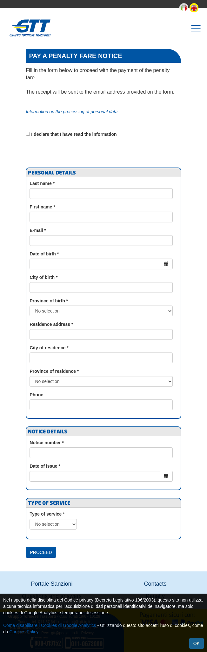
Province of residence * (54, 371)
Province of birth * (49, 300)
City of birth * (43, 277)
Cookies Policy (23, 631)
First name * (42, 206)
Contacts (155, 584)
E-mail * (38, 230)
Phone (36, 394)
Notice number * (46, 442)
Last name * (42, 183)
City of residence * (49, 347)
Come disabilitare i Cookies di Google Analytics (49, 625)
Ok (196, 643)
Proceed (41, 552)
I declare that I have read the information (74, 134)
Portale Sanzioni (51, 584)
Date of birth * (44, 253)
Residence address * (51, 324)
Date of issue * (45, 466)
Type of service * (47, 514)
